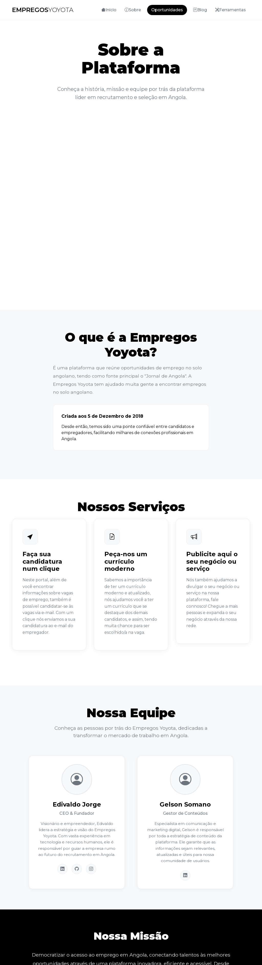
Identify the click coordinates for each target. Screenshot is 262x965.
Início (108, 9)
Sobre (133, 9)
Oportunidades (167, 9)
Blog (200, 9)
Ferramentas (230, 9)
